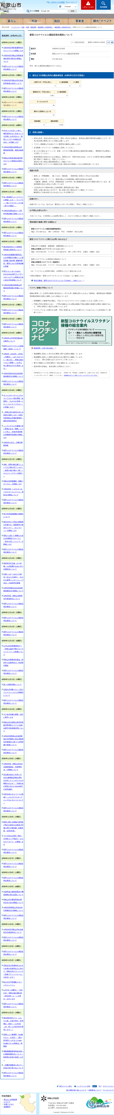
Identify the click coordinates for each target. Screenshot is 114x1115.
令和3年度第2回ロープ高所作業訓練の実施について (13, 212)
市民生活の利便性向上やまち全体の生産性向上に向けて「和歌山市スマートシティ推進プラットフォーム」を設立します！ (13, 971)
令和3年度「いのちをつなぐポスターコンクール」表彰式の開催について (13, 492)
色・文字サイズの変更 (56, 2)
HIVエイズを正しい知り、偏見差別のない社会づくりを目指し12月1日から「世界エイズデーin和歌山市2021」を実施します (13, 136)
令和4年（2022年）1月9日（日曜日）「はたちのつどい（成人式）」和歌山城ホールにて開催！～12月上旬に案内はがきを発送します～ (13, 361)
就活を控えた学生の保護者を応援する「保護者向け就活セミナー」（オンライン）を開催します (13, 526)
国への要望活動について (12, 684)
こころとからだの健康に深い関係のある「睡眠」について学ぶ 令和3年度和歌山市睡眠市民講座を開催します (13, 432)
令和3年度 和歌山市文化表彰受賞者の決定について (13, 82)
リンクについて (108, 1090)
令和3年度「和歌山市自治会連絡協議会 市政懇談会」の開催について (13, 767)
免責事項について (94, 1090)
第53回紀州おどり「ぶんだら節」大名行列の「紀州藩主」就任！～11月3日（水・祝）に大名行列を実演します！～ (13, 1024)
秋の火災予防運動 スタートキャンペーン (12, 983)
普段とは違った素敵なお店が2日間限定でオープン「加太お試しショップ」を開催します (13, 540)
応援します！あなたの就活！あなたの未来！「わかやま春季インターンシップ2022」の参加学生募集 (13, 578)
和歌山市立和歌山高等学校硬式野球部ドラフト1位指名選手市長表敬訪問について (13, 726)
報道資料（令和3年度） (45, 27)
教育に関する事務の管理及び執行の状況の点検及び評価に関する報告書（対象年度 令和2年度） (13, 826)
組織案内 (7, 1107)
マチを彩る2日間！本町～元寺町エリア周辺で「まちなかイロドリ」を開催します (13, 840)
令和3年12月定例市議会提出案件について (13, 339)
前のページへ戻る (65, 1086)
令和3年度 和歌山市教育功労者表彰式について (13, 597)
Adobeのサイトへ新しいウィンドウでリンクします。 (81, 375)
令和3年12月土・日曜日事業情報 (13, 444)
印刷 (108, 42)
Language (67, 6)
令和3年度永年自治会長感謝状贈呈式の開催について (13, 375)
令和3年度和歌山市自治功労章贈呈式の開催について (13, 909)
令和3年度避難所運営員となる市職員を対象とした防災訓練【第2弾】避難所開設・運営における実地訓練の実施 (13, 260)
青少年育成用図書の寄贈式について (13, 515)
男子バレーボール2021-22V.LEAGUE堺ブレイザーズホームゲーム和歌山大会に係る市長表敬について (13, 275)
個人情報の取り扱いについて (76, 1090)
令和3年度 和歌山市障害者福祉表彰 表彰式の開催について (13, 58)
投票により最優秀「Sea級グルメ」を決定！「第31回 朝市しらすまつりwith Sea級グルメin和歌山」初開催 (13, 1040)
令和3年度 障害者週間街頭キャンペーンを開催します (13, 49)
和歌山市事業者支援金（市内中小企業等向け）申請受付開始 (13, 662)
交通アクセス (9, 1104)
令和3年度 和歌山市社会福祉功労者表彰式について (13, 931)
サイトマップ (72, 2)
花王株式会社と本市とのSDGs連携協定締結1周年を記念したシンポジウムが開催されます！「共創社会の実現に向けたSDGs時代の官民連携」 (13, 782)
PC (100, 1086)
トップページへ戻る (83, 1086)
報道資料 (33, 27)
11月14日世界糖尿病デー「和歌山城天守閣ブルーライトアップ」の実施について (13, 650)
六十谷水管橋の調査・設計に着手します (13, 716)
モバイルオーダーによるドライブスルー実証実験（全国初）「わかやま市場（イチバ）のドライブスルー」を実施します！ (13, 401)
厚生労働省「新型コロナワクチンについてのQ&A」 (59, 280)
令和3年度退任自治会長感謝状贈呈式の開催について (13, 589)
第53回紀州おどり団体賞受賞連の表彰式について (12, 248)
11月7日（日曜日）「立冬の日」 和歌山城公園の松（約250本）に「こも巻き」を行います (13, 994)
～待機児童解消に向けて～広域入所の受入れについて (13, 1066)
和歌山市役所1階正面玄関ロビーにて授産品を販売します (13, 161)
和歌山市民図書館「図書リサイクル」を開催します (13, 482)
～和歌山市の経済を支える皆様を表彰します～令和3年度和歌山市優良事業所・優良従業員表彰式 (13, 416)
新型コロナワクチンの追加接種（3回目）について (13, 347)
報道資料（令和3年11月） (63, 27)
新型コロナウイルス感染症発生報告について (13, 68)
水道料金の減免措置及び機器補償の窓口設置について (13, 893)
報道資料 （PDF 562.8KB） (45, 348)
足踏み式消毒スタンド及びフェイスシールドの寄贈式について (13, 692)
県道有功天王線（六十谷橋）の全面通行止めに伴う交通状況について (13, 566)
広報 (27, 27)
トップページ (15, 27)
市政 (22, 27)
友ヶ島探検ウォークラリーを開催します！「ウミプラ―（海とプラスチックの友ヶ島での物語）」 (13, 201)
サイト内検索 (34, 11)
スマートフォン (108, 1086)
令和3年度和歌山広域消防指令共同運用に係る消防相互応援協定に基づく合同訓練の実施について (13, 740)
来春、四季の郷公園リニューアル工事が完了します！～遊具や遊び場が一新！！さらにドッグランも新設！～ (13, 470)
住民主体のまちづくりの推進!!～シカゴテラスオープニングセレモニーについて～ (13, 798)
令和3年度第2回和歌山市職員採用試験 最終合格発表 (13, 150)
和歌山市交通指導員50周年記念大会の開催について (13, 901)
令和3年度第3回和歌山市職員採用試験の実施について (13, 288)
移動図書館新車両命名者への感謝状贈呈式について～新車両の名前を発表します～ (13, 1055)
